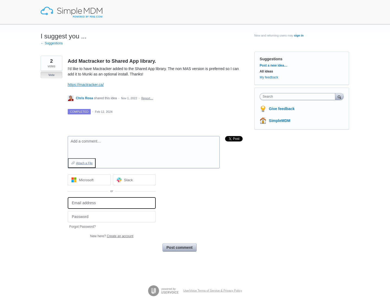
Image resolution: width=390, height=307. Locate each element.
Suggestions (271, 59)
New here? (111, 236)
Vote (51, 75)
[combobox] (298, 96)
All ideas (266, 71)
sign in (299, 35)
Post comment (180, 247)
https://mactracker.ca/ (86, 84)
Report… (147, 98)
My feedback (269, 77)
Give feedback (282, 109)
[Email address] (112, 203)
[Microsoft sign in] (89, 179)
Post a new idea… (273, 65)
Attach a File (84, 163)
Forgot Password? (82, 227)
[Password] (112, 217)
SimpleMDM (279, 120)
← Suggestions (52, 43)
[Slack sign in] (134, 179)
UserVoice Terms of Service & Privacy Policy (212, 290)
